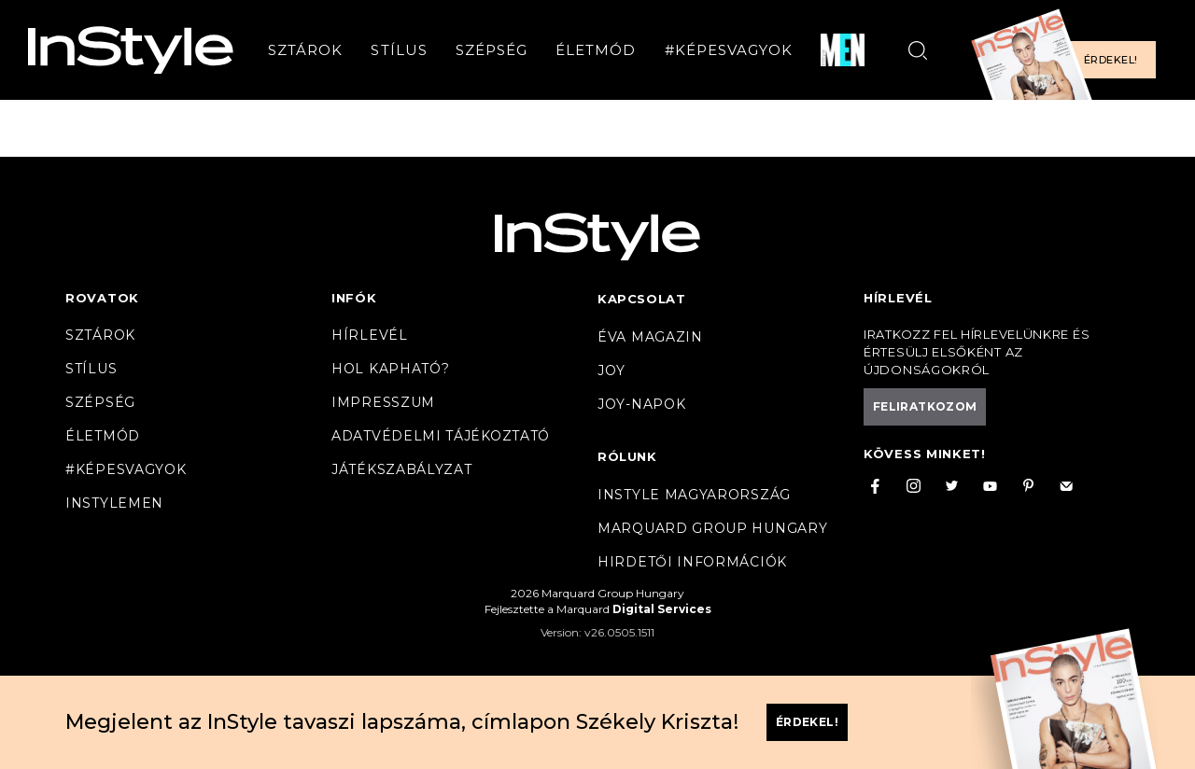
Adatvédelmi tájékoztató (440, 435)
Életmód (595, 50)
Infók (354, 297)
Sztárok (305, 50)
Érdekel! (1110, 59)
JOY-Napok (641, 404)
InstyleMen (114, 503)
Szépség (491, 50)
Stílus (399, 50)
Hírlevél (369, 335)
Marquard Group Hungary (712, 528)
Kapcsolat (641, 298)
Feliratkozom (925, 406)
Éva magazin (650, 337)
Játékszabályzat (401, 469)
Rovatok (102, 297)
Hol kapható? (390, 368)
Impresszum (383, 402)
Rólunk (627, 456)
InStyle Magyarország (694, 494)
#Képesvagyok (729, 50)
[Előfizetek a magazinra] (1069, 50)
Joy (612, 370)
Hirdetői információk (692, 561)
